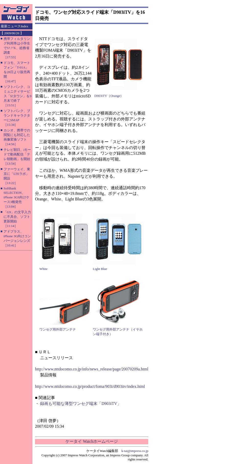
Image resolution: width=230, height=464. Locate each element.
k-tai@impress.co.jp (134, 451)
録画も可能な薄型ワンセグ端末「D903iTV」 (80, 403)
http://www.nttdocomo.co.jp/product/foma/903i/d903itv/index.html (90, 386)
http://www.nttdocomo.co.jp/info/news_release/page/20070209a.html (91, 369)
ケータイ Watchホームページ (91, 441)
